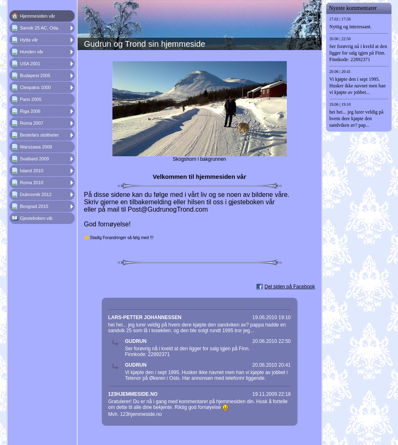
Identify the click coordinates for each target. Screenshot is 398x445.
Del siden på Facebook (290, 287)
